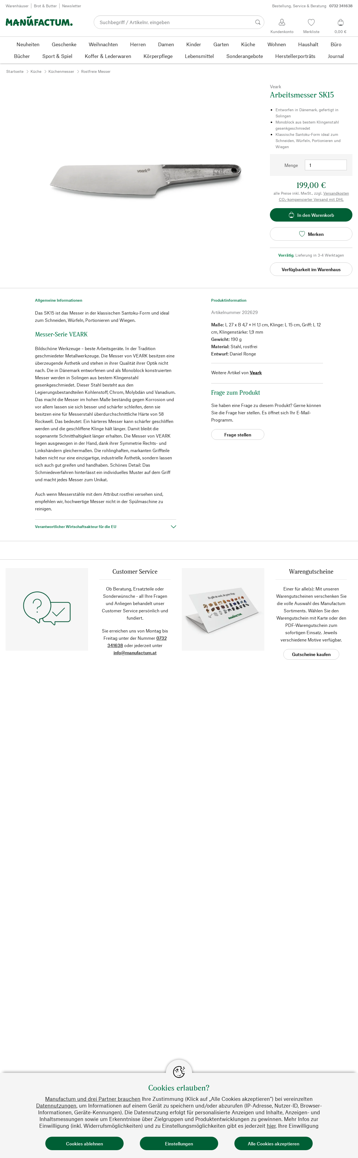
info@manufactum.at (135, 652)
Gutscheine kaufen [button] (311, 654)
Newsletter (71, 5)
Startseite (14, 71)
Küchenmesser (61, 71)
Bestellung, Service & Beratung (312, 6)
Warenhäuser (17, 5)
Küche (35, 71)
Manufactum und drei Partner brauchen (92, 1099)
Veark (256, 372)
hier (271, 1125)
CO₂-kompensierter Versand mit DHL (311, 199)
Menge (291, 165)
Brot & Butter (45, 5)
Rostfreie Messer (95, 71)
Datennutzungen (56, 1105)
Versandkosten (336, 193)
